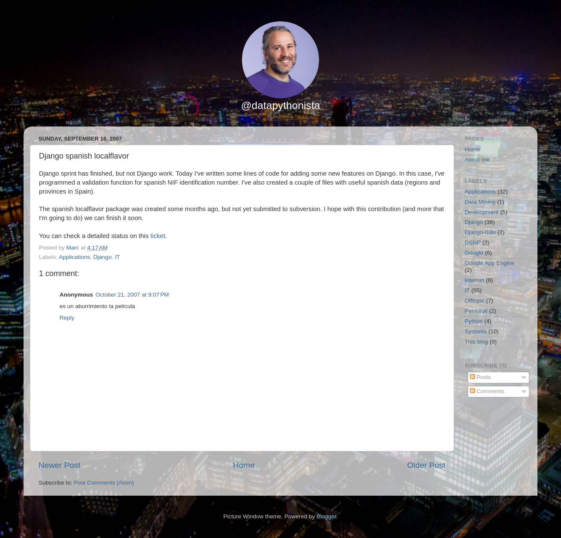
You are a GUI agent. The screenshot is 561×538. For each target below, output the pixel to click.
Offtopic (474, 300)
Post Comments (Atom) (104, 482)
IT (117, 257)
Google (474, 253)
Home (243, 465)
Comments (487, 391)
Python (474, 321)
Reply (67, 318)
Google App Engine (489, 263)
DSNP (473, 242)
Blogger (326, 516)
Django (102, 257)
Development (482, 212)
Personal (476, 311)
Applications (74, 257)
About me (477, 159)
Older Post (426, 465)
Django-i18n (480, 232)
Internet (474, 280)
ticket (157, 235)
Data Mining (480, 202)
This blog (476, 341)
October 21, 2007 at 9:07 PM (132, 294)
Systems (476, 331)
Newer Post (60, 465)
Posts (480, 377)
